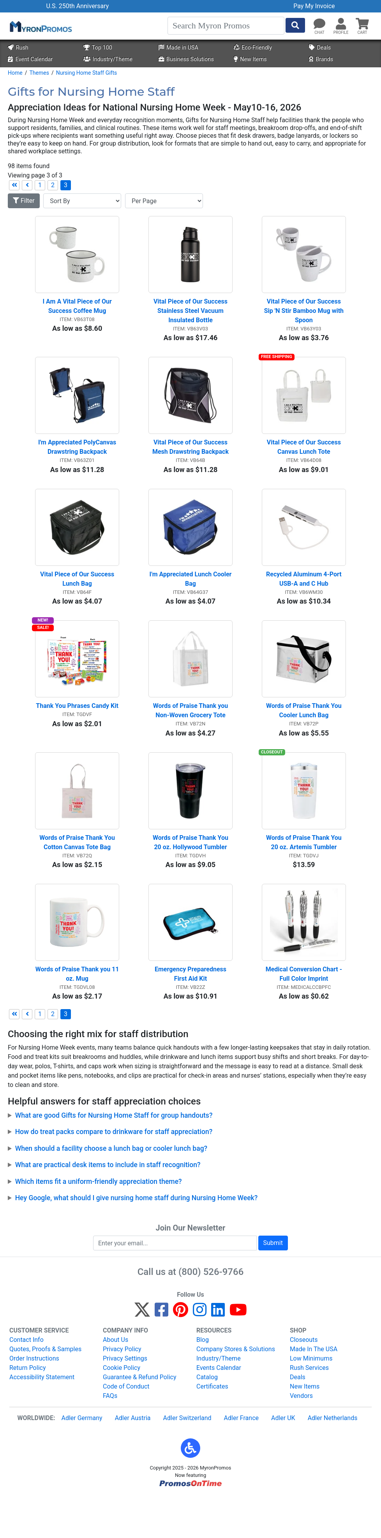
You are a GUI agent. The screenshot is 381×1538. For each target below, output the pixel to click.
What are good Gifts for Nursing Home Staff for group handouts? (114, 1158)
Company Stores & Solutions (235, 1391)
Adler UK (283, 1460)
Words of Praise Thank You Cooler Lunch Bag (304, 738)
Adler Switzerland (187, 1460)
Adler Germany (81, 1460)
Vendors (301, 1438)
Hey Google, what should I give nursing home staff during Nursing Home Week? (136, 1240)
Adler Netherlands (333, 1460)
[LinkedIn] (218, 1355)
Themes (39, 73)
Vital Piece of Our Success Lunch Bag (78, 600)
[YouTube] (238, 1355)
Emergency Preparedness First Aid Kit (191, 1016)
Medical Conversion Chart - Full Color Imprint (305, 1016)
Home (15, 73)
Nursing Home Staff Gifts (86, 73)
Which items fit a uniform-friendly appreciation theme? (98, 1223)
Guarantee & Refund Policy (139, 1419)
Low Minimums (311, 1401)
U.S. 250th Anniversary (77, 6)
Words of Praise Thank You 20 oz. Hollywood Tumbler (191, 877)
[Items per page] (164, 200)
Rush (18, 47)
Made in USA (178, 47)
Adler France (241, 1460)
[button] (341, 24)
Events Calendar (218, 1410)
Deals (320, 47)
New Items (250, 59)
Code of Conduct (126, 1429)
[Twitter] (142, 1355)
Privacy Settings (125, 1401)
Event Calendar (30, 59)
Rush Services (309, 1410)
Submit (273, 1285)
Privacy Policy (122, 1391)
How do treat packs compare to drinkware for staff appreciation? (114, 1174)
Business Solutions (186, 59)
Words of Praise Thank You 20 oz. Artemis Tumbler (304, 877)
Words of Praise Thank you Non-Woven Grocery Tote (191, 738)
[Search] (226, 26)
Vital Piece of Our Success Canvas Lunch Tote (304, 461)
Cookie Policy (121, 1410)
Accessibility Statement (41, 1419)
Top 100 (97, 47)
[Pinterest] (180, 1355)
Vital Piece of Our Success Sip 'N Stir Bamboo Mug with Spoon (304, 318)
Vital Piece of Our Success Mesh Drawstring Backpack (190, 461)
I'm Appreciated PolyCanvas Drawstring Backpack (78, 461)
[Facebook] (161, 1355)
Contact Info (26, 1382)
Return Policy (27, 1410)
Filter (24, 200)
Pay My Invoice (314, 6)
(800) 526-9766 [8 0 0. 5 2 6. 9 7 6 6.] (210, 1314)
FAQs (110, 1438)
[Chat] (319, 24)
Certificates (212, 1429)
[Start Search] (295, 25)
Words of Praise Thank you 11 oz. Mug (77, 1016)
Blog (202, 1382)
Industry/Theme (107, 59)
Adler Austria (133, 1460)
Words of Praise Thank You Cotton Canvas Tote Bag (77, 877)
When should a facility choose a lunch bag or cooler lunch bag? (111, 1190)
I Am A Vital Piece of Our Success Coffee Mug (77, 313)
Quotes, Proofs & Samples (45, 1391)
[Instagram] (199, 1355)
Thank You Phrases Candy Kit (77, 734)
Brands (321, 59)
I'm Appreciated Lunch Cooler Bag (191, 600)
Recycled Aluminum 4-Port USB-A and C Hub (304, 600)
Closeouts (304, 1382)
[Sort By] (82, 200)
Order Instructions (34, 1401)
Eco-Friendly (253, 47)
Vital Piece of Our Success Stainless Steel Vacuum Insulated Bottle (191, 318)
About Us (115, 1382)
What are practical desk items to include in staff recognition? (108, 1207)
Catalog (207, 1419)
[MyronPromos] (40, 26)
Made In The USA (313, 1391)
